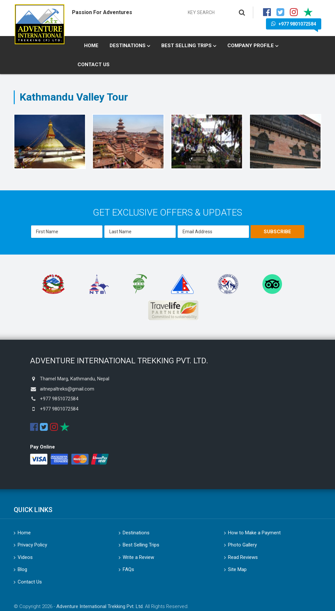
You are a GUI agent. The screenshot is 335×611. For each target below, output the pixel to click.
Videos (25, 557)
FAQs (128, 569)
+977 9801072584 (293, 24)
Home (91, 45)
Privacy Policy (32, 545)
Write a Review (138, 557)
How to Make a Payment (254, 533)
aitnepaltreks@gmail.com (67, 389)
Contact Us (94, 64)
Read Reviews (243, 557)
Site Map (237, 569)
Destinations (128, 45)
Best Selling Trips (186, 45)
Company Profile (250, 45)
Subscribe (277, 232)
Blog (22, 569)
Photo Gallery (242, 545)
